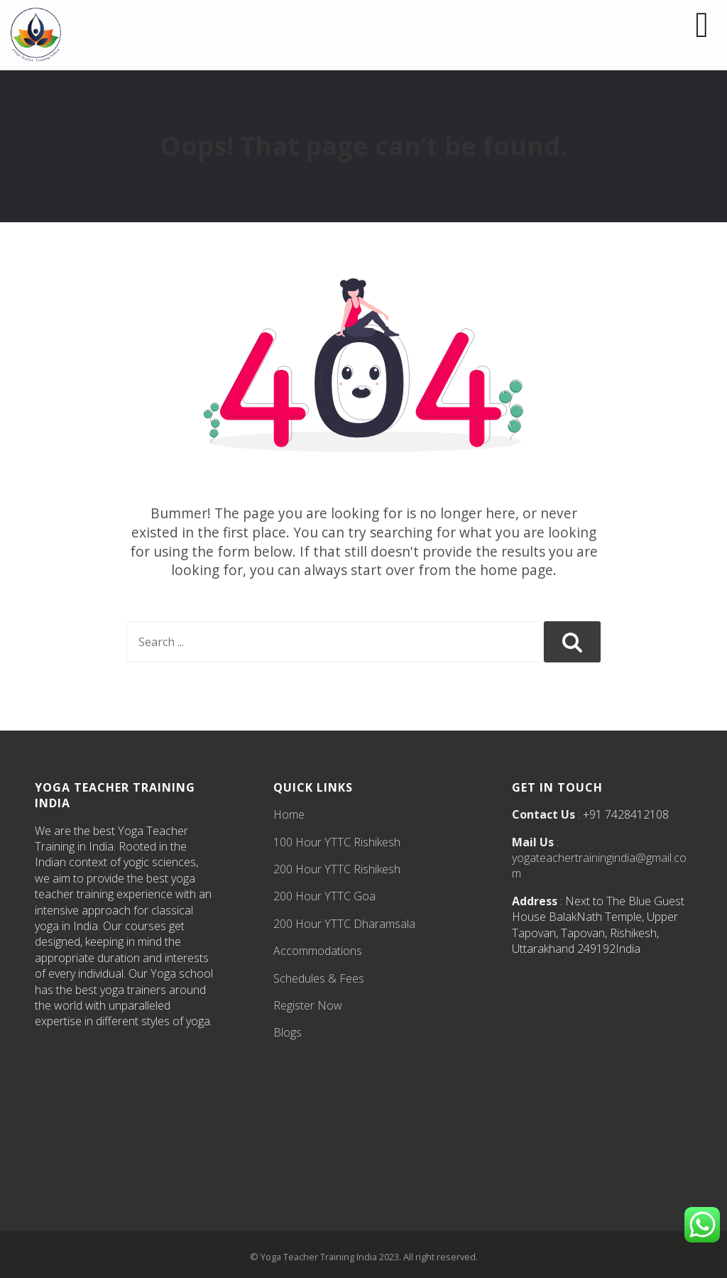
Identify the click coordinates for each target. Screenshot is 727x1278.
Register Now (307, 1005)
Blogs (287, 1032)
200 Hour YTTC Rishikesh (336, 869)
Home (289, 814)
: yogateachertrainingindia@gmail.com (599, 858)
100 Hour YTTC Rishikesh (336, 842)
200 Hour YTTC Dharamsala (344, 924)
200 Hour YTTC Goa (324, 896)
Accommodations (317, 950)
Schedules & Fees (318, 978)
